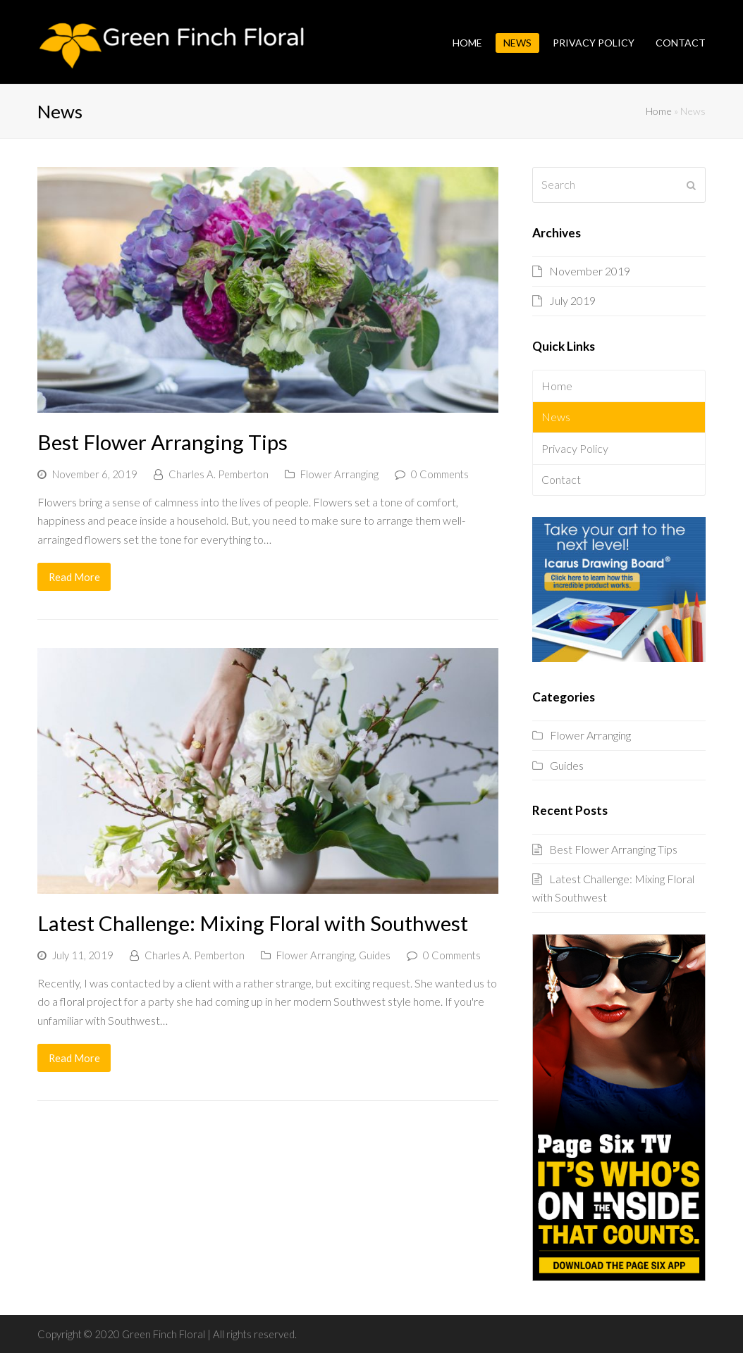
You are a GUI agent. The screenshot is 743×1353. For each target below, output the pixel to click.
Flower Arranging (339, 474)
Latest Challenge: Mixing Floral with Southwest (252, 923)
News (555, 416)
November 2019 (589, 271)
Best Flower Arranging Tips (162, 442)
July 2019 (572, 300)
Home (659, 111)
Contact (561, 479)
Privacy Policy (574, 448)
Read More (74, 576)
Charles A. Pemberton (218, 474)
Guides (375, 955)
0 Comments (440, 474)
